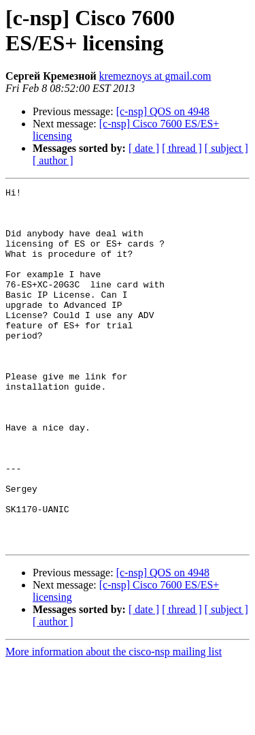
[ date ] (144, 148)
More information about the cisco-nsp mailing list (113, 723)
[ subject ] (226, 148)
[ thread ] (182, 148)
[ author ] (53, 160)
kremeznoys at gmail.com (155, 76)
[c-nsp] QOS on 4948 (162, 111)
